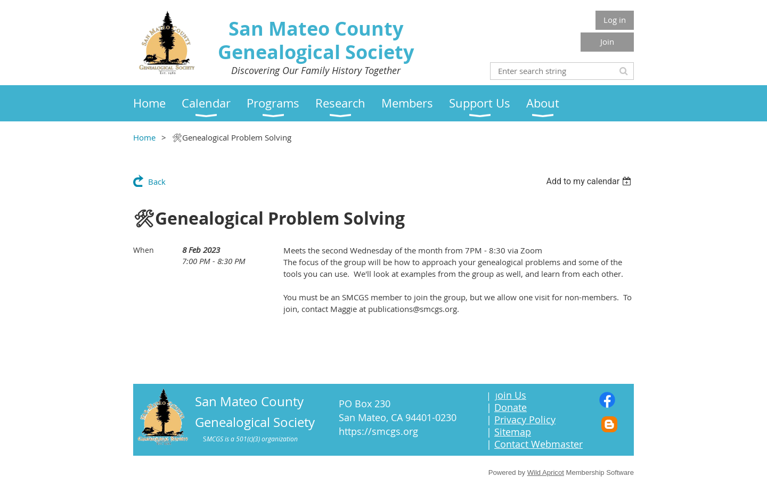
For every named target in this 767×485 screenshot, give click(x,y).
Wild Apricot (545, 472)
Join (607, 41)
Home (144, 137)
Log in (614, 19)
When (143, 250)
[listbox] (590, 181)
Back (157, 181)
